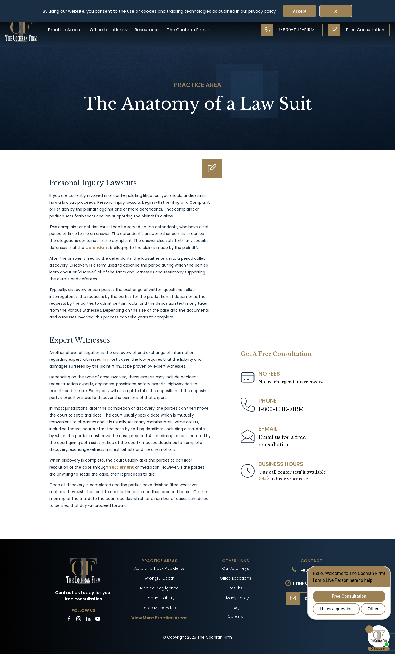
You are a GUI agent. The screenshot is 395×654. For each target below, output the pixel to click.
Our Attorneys (235, 568)
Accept (299, 11)
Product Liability (159, 598)
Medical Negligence (159, 588)
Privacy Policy (235, 598)
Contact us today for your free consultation (83, 596)
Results (235, 588)
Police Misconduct (159, 608)
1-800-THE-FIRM (281, 409)
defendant (97, 247)
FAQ (235, 608)
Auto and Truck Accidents (159, 568)
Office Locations (235, 578)
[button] (66, 30)
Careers (235, 616)
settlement (121, 467)
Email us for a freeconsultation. (282, 441)
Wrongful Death (159, 578)
